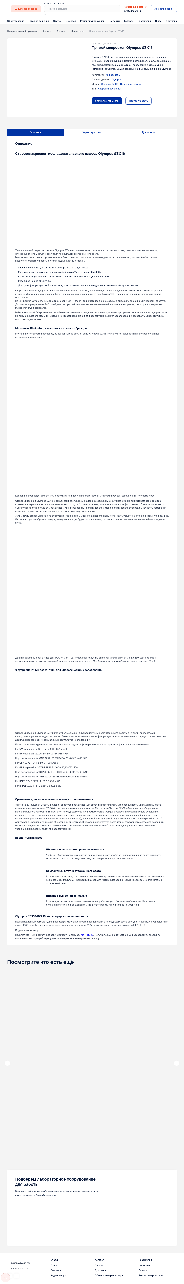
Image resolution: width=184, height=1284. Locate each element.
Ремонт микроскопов (92, 21)
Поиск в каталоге (54, 3)
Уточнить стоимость (107, 100)
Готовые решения (38, 21)
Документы (148, 132)
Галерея (129, 21)
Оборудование (15, 21)
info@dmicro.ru (132, 10)
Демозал (71, 21)
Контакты (114, 21)
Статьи (57, 21)
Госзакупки (144, 21)
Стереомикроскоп (130, 84)
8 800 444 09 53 (135, 7)
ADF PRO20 (86, 934)
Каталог (99, 1259)
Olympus (116, 79)
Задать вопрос (58, 1275)
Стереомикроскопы (109, 88)
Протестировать (138, 100)
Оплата (143, 1270)
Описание (35, 132)
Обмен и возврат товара (109, 1275)
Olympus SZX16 (109, 84)
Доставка (171, 21)
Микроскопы (113, 74)
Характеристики (92, 132)
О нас (158, 21)
